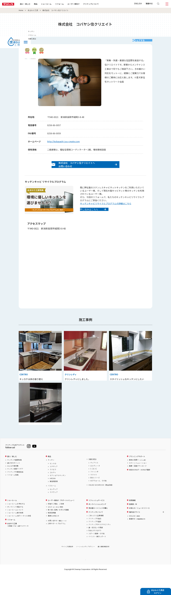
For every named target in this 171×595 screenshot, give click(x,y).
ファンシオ (94, 492)
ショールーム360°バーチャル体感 (19, 536)
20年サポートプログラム (56, 544)
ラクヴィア (54, 512)
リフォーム (68, 4)
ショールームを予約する (16, 524)
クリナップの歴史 (94, 542)
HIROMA (53, 499)
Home (21, 10)
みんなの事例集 (12, 486)
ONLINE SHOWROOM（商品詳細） (101, 505)
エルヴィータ (95, 486)
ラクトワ (93, 495)
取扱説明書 (52, 533)
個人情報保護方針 (104, 567)
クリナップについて (99, 4)
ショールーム (55, 4)
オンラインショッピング (97, 524)
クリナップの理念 (94, 539)
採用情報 (132, 520)
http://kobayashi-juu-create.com (63, 144)
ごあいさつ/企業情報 (96, 536)
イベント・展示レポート (97, 557)
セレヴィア (54, 510)
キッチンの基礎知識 (14, 480)
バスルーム (52, 506)
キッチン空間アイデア (15, 489)
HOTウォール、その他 (98, 501)
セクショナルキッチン (58, 496)
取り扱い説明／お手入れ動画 (58, 530)
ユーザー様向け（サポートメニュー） (61, 520)
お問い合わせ (57, 541)
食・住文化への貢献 (95, 548)
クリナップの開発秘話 (15, 492)
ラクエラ (53, 490)
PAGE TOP (85, 580)
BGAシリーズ (95, 498)
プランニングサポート (137, 477)
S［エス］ (94, 489)
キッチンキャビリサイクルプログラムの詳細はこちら (105, 209)
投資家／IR (133, 524)
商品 (49, 477)
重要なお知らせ (53, 536)
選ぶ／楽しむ (12, 477)
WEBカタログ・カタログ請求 (139, 490)
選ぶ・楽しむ (33, 4)
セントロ (53, 484)
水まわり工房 (33, 10)
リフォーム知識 (12, 495)
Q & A (56, 527)
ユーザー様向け (82, 4)
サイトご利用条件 (67, 567)
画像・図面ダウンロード (138, 486)
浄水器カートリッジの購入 (98, 528)
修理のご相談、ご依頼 (56, 524)
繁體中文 (149, 3)
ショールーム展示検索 (15, 533)
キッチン (51, 480)
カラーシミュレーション (138, 483)
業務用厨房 (54, 502)
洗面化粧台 (92, 479)
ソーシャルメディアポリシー (85, 567)
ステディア (54, 487)
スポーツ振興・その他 (96, 554)
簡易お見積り (138, 480)
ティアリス (94, 483)
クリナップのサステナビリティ (99, 545)
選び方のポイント (13, 483)
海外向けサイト (134, 532)
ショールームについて (15, 530)
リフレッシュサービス (96, 520)
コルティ (53, 493)
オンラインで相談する (15, 527)
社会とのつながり (94, 551)
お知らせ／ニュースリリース (139, 528)
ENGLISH (138, 3)
